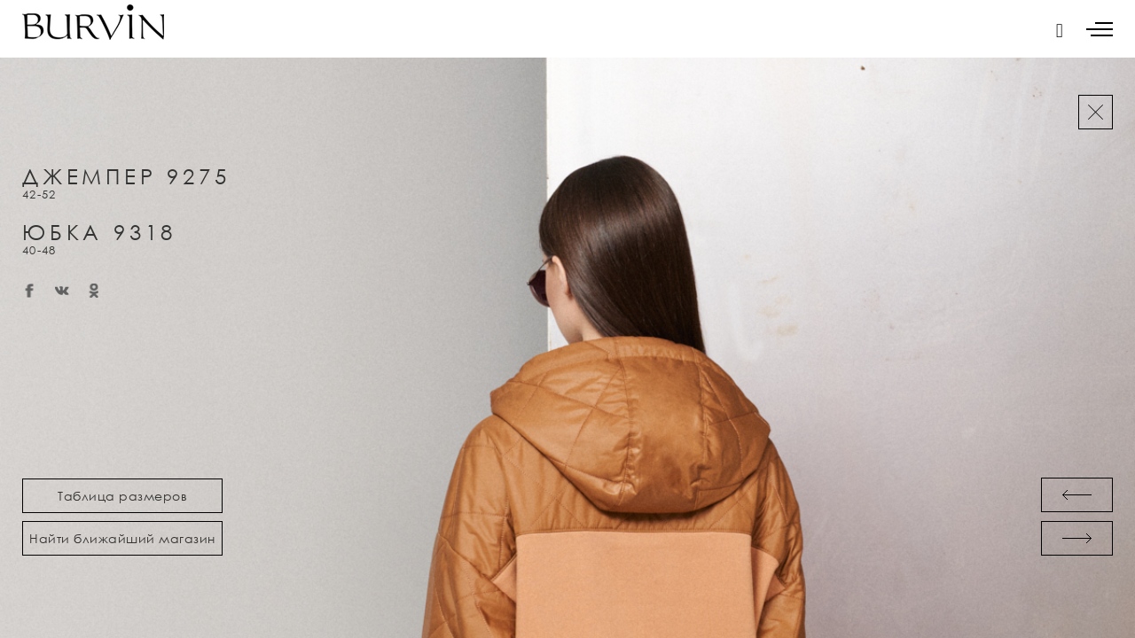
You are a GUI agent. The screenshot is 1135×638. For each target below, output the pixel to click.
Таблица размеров (122, 495)
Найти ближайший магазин (122, 538)
